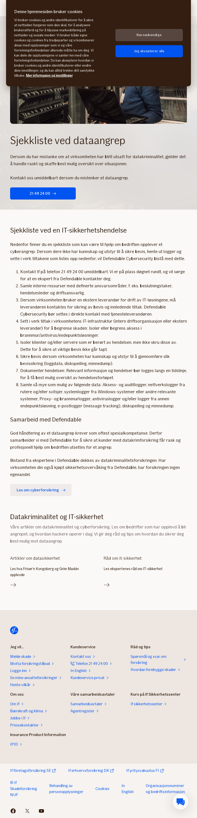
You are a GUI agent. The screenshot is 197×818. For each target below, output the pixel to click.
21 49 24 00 (43, 193)
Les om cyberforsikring (42, 490)
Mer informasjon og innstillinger (49, 75)
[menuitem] (180, 801)
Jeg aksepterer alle (149, 51)
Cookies (102, 788)
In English (127, 788)
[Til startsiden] (14, 630)
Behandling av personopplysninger (66, 788)
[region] (98, 43)
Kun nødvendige (149, 35)
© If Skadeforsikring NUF (23, 788)
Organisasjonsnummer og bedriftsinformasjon (165, 788)
